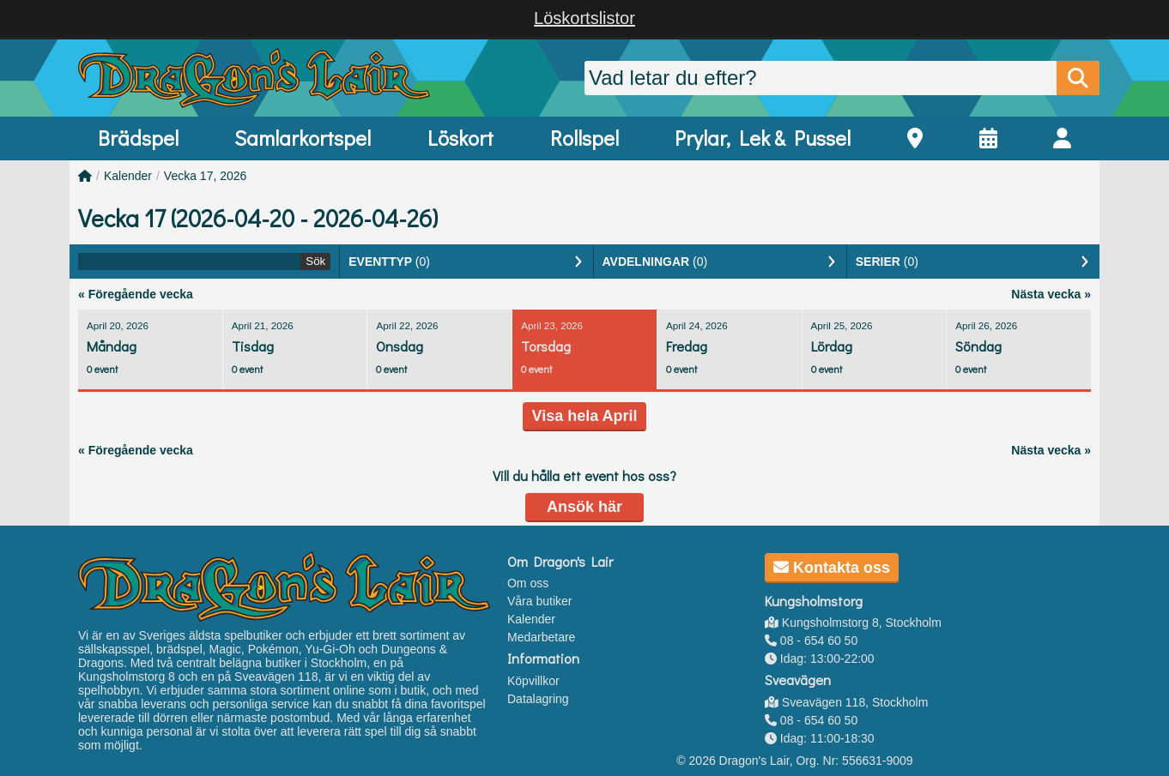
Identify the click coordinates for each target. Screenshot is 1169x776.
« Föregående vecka (135, 294)
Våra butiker (539, 601)
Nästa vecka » (1051, 294)
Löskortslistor (584, 18)
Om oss (527, 583)
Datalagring (538, 699)
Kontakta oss (831, 567)
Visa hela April (584, 415)
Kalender (128, 176)
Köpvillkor (533, 681)
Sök (315, 261)
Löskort (460, 137)
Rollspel (584, 137)
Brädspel (138, 137)
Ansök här (584, 506)
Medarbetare (541, 637)
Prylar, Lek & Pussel (763, 137)
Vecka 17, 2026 (205, 176)
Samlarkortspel (302, 137)
